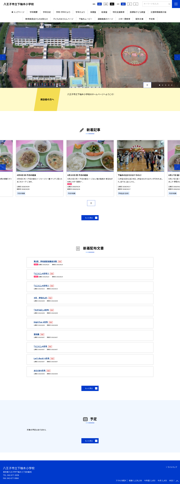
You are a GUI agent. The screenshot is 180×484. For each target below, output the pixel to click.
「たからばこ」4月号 (41, 309)
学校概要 (34, 12)
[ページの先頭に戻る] (177, 481)
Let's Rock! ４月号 (42, 358)
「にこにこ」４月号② (41, 285)
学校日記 (47, 12)
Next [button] (177, 57)
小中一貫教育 (124, 18)
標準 (123, 4)
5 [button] (171, 85)
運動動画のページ (105, 18)
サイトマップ (172, 467)
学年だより (80, 12)
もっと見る (89, 218)
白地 (106, 4)
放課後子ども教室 (137, 12)
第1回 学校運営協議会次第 (45, 261)
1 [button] (159, 85)
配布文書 (139, 18)
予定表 (152, 18)
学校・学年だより (63, 12)
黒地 (112, 4)
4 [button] (168, 85)
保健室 (93, 12)
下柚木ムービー (85, 18)
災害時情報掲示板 (158, 12)
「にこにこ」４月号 (41, 346)
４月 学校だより (41, 297)
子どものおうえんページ (63, 18)
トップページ (19, 12)
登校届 (37, 334)
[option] (90, 55)
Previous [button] (3, 57)
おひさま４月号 (40, 370)
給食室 (104, 12)
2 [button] (162, 85)
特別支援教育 (118, 12)
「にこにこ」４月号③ (41, 273)
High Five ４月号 (41, 322)
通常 (99, 4)
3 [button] (165, 85)
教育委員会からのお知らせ (36, 18)
